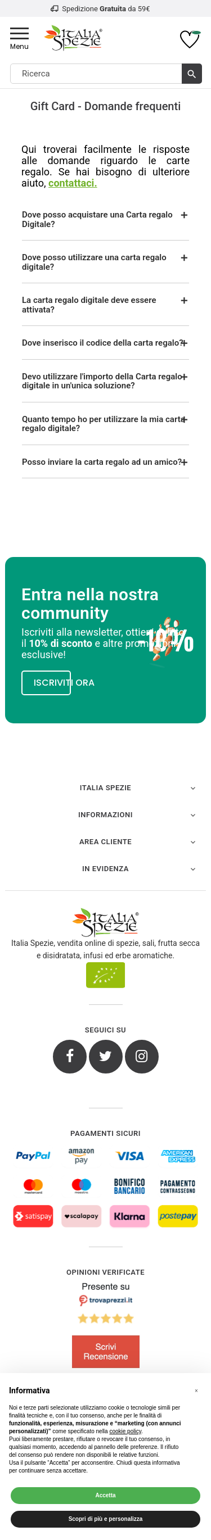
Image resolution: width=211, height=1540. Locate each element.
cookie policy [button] (125, 1431)
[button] (196, 1391)
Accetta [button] (105, 1495)
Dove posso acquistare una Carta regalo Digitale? (97, 219)
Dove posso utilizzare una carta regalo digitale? (94, 262)
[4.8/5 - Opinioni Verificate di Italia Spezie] (105, 1328)
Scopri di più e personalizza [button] (106, 1519)
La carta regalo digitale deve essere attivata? (89, 305)
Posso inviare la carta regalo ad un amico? (102, 462)
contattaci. (72, 183)
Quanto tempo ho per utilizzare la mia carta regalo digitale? (103, 424)
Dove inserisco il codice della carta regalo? (102, 343)
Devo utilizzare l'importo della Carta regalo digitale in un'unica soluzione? (102, 381)
